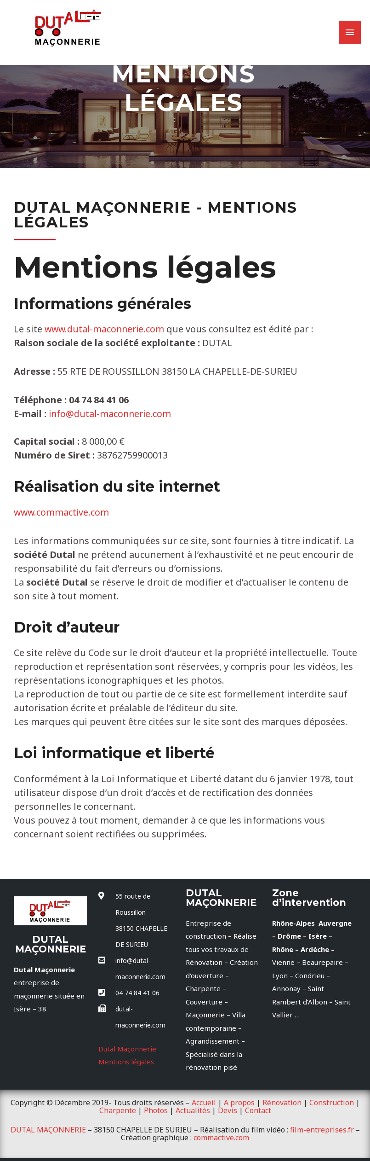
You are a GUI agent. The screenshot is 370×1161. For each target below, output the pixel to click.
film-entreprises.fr (322, 1129)
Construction (331, 1102)
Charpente (117, 1110)
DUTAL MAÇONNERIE (48, 1129)
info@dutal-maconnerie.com (112, 413)
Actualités (193, 1110)
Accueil (204, 1102)
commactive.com (221, 1137)
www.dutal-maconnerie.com (108, 329)
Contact (258, 1110)
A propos (239, 1102)
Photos (156, 1110)
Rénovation (282, 1102)
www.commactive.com (62, 512)
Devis (227, 1110)
